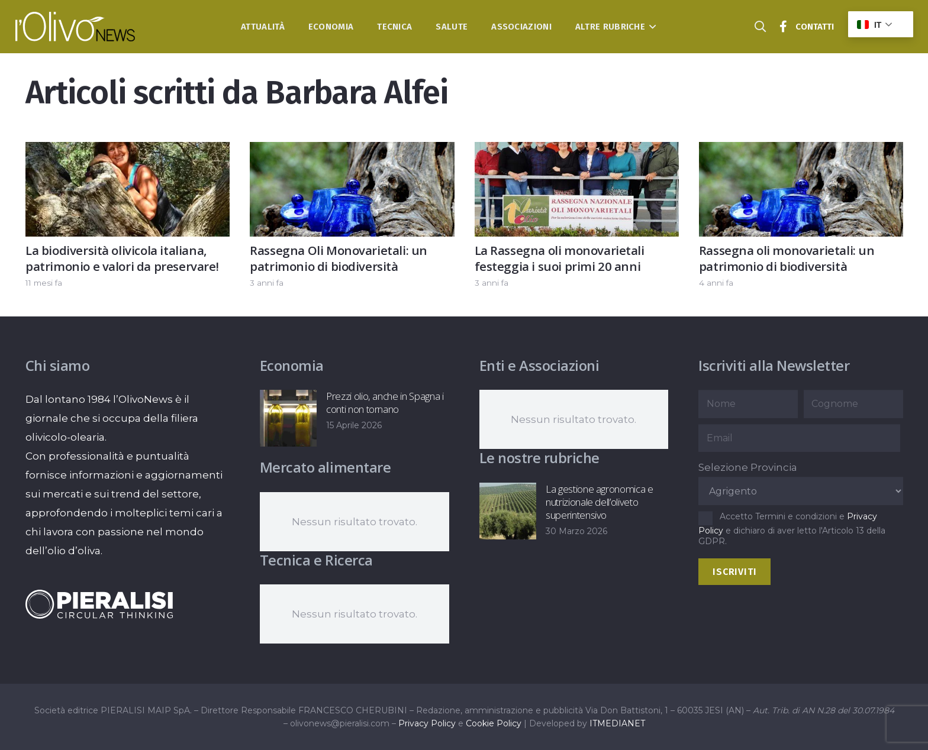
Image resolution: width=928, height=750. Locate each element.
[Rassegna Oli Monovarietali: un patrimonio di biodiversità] (352, 151)
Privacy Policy (427, 723)
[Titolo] (783, 26)
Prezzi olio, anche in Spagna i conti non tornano (385, 402)
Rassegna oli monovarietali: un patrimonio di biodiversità (786, 258)
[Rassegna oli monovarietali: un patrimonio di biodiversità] (800, 151)
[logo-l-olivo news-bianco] (75, 26)
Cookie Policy (493, 723)
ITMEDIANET (617, 723)
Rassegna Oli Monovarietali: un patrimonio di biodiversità (338, 258)
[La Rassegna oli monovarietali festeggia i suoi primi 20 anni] (576, 151)
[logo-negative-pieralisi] (99, 604)
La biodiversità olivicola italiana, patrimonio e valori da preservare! (121, 258)
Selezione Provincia (747, 467)
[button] (650, 26)
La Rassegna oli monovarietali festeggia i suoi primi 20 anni (559, 258)
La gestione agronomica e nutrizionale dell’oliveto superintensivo (599, 502)
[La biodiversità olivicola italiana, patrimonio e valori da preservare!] (127, 151)
